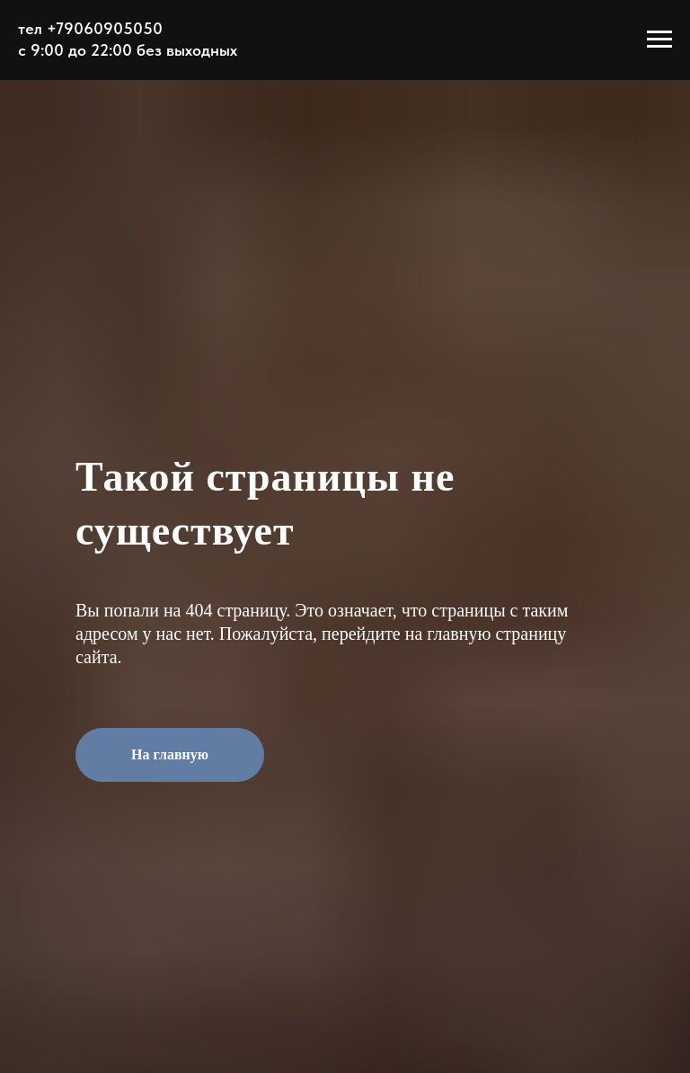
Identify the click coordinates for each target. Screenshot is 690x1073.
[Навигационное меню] (659, 40)
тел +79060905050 (90, 28)
